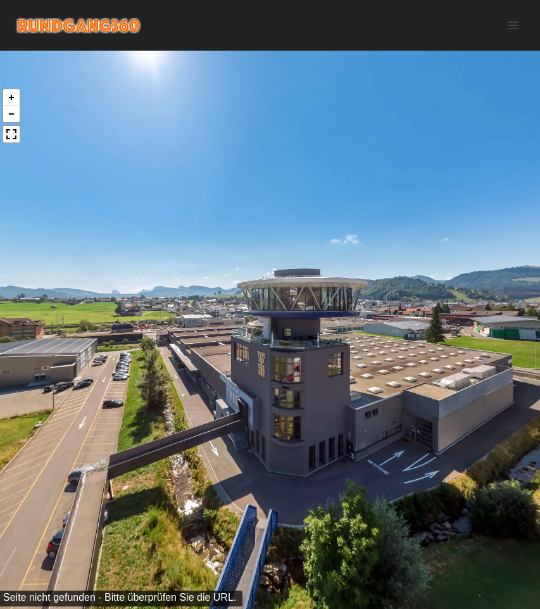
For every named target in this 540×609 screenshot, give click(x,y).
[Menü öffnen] (513, 25)
